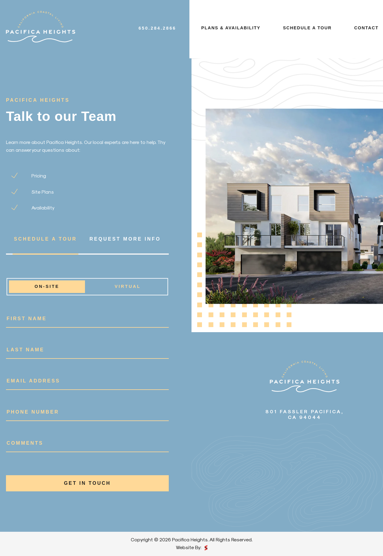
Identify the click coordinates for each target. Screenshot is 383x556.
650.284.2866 (157, 28)
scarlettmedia (206, 548)
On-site (47, 286)
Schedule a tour (307, 27)
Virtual (128, 286)
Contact (366, 27)
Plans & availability (231, 27)
